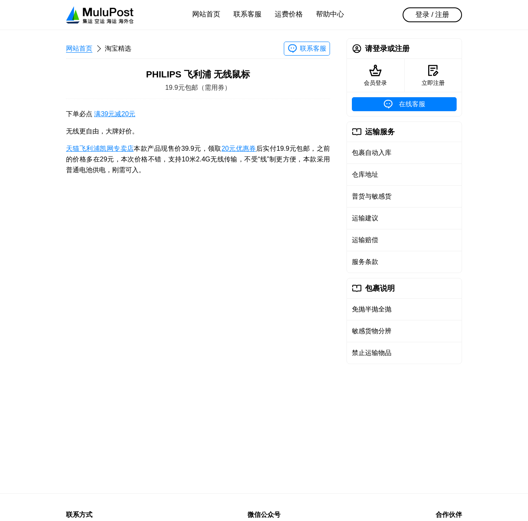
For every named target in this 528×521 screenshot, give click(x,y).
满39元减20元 (114, 113)
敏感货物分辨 (371, 330)
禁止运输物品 (371, 352)
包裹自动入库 (371, 152)
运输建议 (365, 218)
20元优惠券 (239, 148)
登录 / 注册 (432, 15)
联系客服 (247, 14)
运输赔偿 (365, 239)
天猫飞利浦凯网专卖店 (100, 148)
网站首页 (206, 14)
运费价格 (289, 14)
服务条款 (365, 261)
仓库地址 (365, 174)
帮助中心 (330, 14)
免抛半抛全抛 (371, 309)
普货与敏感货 (371, 196)
